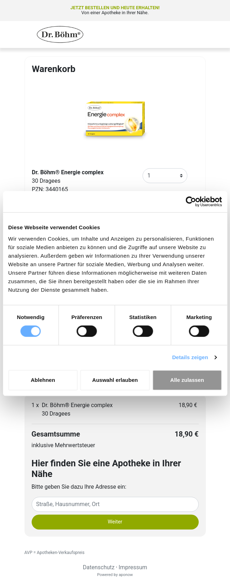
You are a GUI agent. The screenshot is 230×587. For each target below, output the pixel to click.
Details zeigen (190, 357)
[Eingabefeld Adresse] (115, 504)
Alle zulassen (187, 380)
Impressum (133, 567)
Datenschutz (98, 567)
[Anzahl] (165, 175)
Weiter (115, 522)
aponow (126, 574)
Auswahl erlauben (115, 380)
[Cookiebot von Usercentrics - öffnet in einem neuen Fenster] (191, 201)
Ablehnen (43, 380)
